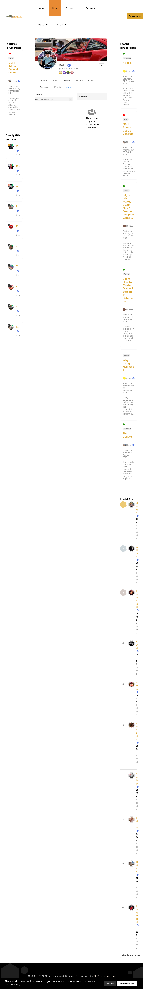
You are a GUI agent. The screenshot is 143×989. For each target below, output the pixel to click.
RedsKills (18, 226)
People (126, 191)
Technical (127, 58)
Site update (127, 435)
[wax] (18, 326)
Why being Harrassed (128, 365)
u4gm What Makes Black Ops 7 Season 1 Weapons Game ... (128, 206)
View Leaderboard (130, 955)
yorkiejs (18, 306)
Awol (18, 186)
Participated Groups (44, 99)
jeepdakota (129, 71)
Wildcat (18, 146)
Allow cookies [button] (127, 983)
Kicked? (127, 62)
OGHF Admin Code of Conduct (13, 67)
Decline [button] (110, 983)
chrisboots (18, 246)
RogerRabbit (18, 166)
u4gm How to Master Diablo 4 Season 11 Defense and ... (128, 290)
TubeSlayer (18, 266)
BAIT (62, 65)
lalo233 (129, 226)
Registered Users (68, 68)
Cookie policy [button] (12, 984)
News (11, 58)
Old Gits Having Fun (104, 976)
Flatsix (14, 81)
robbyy (18, 286)
